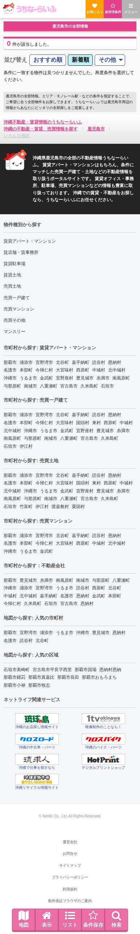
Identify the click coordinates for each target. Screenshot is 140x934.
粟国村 (78, 506)
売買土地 (12, 286)
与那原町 (12, 386)
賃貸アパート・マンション (30, 241)
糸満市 (103, 378)
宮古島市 (69, 386)
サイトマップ (70, 866)
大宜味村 (64, 370)
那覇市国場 (85, 669)
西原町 (82, 370)
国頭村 (82, 422)
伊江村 (26, 446)
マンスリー (14, 331)
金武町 (46, 378)
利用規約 (70, 889)
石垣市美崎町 (17, 669)
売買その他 (14, 320)
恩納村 (114, 362)
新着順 (80, 60)
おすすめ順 (47, 60)
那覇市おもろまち (99, 677)
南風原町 (121, 378)
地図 (23, 919)
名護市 (10, 370)
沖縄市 (10, 378)
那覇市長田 (68, 677)
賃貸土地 (12, 274)
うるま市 (28, 378)
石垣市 (107, 386)
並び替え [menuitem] (15, 60)
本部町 (26, 370)
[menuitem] (47, 60)
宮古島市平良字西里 (52, 669)
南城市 (30, 386)
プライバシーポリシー (70, 877)
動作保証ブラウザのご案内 (70, 901)
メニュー (131, 8)
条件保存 (93, 919)
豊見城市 (85, 378)
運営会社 (70, 842)
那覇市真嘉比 (41, 677)
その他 (107, 60)
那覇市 (10, 362)
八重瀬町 (48, 386)
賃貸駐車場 (14, 263)
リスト (70, 919)
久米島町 (89, 386)
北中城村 (116, 370)
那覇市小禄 (14, 685)
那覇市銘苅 (14, 677)
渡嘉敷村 (60, 506)
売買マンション (19, 309)
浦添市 (26, 362)
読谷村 (98, 362)
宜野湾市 (44, 362)
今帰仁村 (44, 370)
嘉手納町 (80, 362)
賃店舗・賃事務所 (21, 252)
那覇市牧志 (39, 685)
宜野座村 (64, 378)
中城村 (98, 370)
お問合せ (70, 854)
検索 (116, 919)
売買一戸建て (17, 297)
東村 (96, 422)
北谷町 (62, 362)
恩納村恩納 (110, 669)
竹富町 (26, 506)
